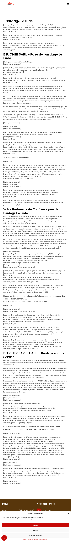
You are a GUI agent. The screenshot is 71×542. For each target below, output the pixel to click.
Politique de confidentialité (40, 539)
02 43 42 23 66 (46, 510)
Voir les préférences (35, 535)
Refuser (35, 530)
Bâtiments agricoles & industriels (26, 511)
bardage (8, 96)
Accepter (35, 525)
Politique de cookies (28, 539)
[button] (68, 514)
